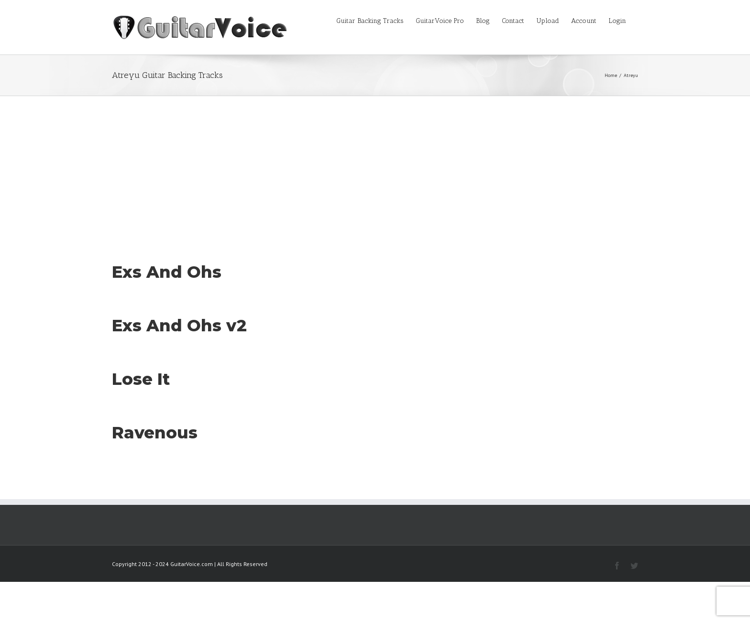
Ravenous (155, 433)
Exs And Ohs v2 (179, 326)
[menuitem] (376, 20)
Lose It (141, 379)
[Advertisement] (375, 168)
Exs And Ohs (166, 272)
